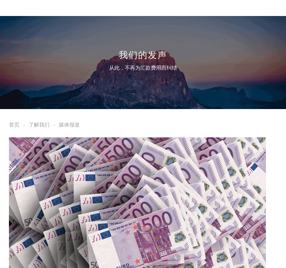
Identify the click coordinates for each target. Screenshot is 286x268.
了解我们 (39, 125)
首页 (14, 125)
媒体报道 (69, 125)
